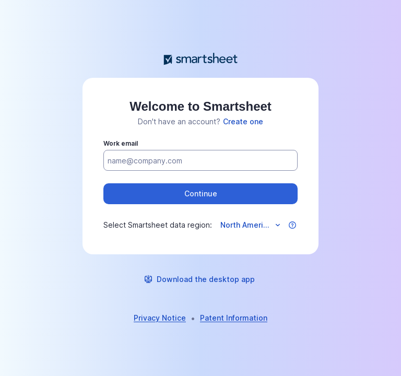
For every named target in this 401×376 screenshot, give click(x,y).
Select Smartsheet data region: (157, 224)
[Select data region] (249, 225)
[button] (200, 193)
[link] (243, 121)
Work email (120, 143)
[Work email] (200, 161)
